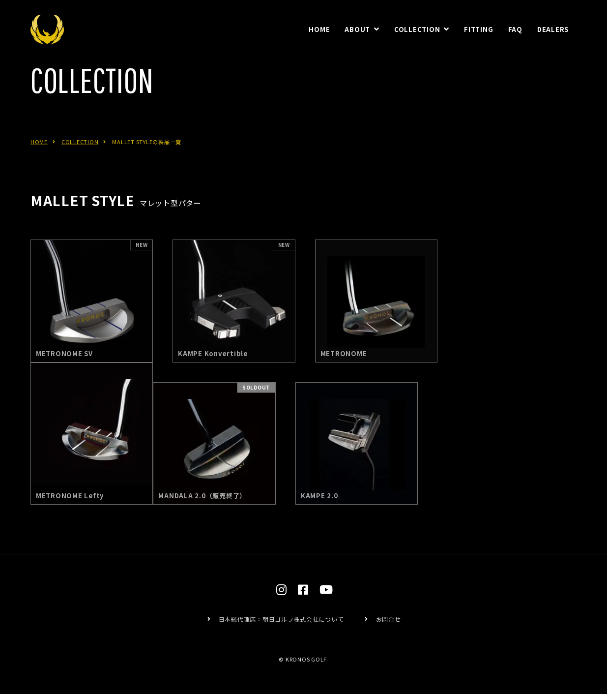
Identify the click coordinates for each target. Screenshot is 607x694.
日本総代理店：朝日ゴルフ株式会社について (281, 619)
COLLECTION (80, 153)
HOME (39, 153)
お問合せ (388, 619)
